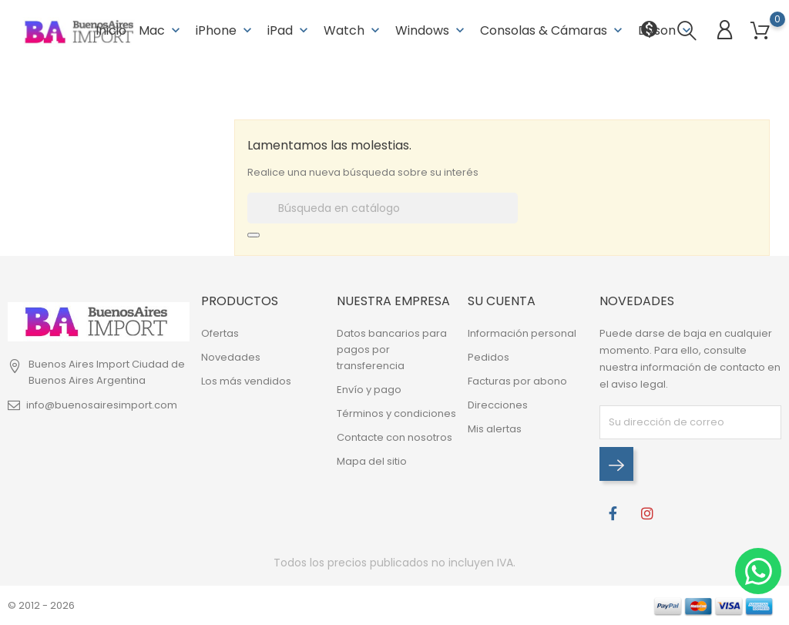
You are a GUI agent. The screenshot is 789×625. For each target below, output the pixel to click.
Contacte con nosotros (394, 437)
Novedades (230, 357)
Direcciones (498, 405)
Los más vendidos (246, 381)
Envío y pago (369, 389)
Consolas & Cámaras (553, 30)
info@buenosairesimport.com (101, 405)
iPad (289, 30)
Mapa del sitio (372, 461)
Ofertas (220, 333)
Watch (353, 30)
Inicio (111, 30)
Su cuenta (502, 301)
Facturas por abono (517, 381)
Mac (161, 30)
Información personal (522, 333)
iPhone (225, 30)
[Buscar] (382, 208)
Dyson (666, 30)
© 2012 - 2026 (41, 605)
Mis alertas (495, 429)
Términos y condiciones (396, 413)
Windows (431, 30)
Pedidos (488, 357)
